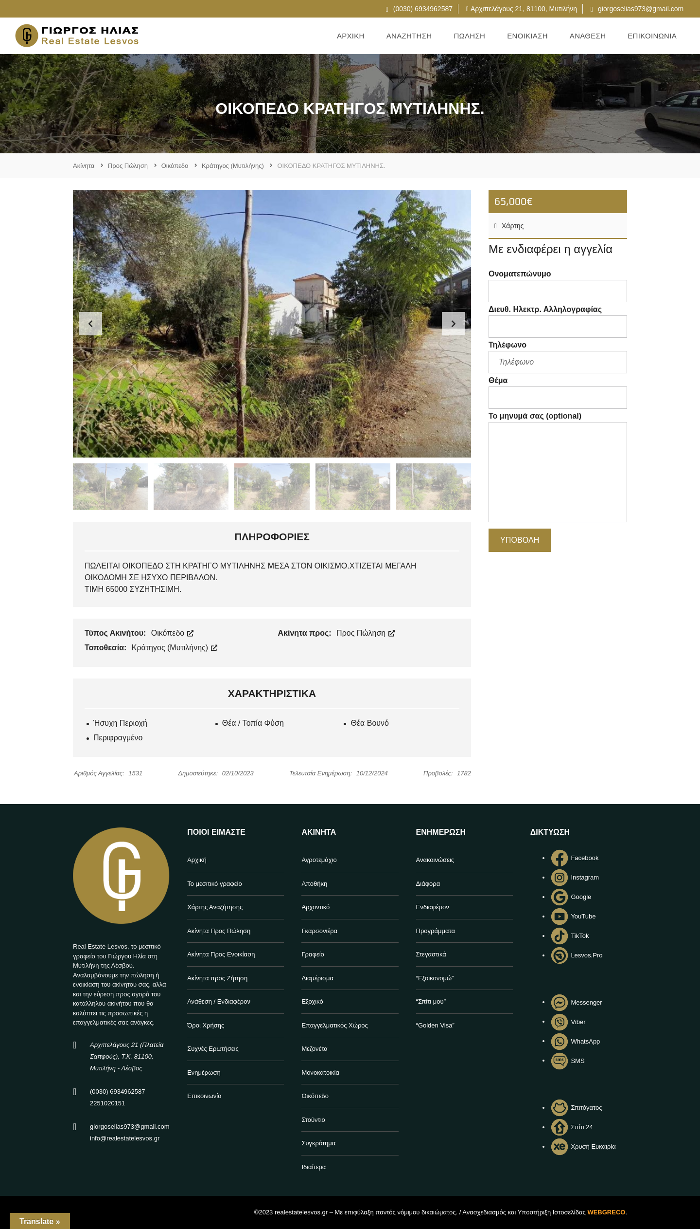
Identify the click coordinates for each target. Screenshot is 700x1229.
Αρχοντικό (315, 907)
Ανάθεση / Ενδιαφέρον (218, 1001)
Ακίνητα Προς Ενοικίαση (221, 954)
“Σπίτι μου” (431, 1001)
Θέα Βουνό (369, 723)
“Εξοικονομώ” (435, 978)
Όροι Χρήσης (205, 1025)
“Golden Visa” (435, 1025)
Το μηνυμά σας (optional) (558, 469)
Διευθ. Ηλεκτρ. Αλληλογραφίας (558, 321)
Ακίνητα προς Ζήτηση (217, 978)
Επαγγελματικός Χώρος (334, 1025)
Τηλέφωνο (558, 357)
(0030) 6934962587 (419, 9)
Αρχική (197, 859)
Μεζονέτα (314, 1048)
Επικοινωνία (204, 1096)
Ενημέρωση (204, 1072)
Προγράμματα (435, 931)
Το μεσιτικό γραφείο (214, 883)
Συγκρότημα (318, 1143)
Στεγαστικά (431, 954)
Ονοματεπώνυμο (558, 286)
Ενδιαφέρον (432, 907)
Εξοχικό (312, 1001)
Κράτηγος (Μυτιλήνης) (174, 647)
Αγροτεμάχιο (318, 859)
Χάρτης (509, 226)
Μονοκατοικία (320, 1072)
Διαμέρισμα (317, 978)
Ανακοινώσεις (435, 859)
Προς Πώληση (365, 633)
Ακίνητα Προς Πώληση (218, 931)
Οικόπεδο (172, 633)
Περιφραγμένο (117, 738)
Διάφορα (428, 883)
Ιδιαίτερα (313, 1167)
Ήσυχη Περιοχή (120, 723)
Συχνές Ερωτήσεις (213, 1048)
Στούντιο (313, 1119)
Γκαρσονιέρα (319, 931)
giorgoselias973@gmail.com (637, 9)
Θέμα (558, 392)
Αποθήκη (314, 883)
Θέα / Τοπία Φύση (253, 723)
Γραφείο (312, 954)
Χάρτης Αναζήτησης (215, 907)
